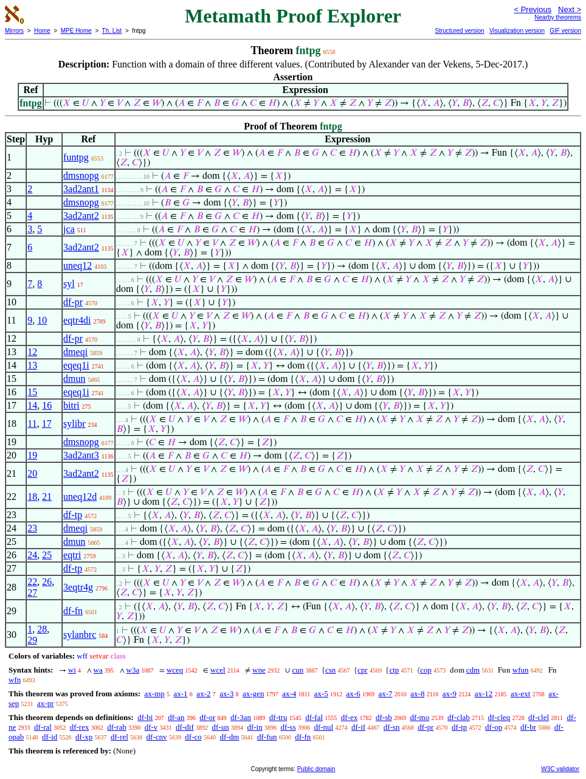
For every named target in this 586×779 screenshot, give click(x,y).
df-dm (229, 736)
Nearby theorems (557, 17)
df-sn (392, 727)
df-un (220, 727)
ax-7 (385, 693)
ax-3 (226, 693)
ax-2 (203, 693)
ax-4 (289, 693)
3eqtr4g (78, 587)
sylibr (74, 423)
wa (98, 669)
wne (259, 669)
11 (31, 423)
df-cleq (499, 717)
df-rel (119, 736)
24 (32, 555)
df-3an (240, 717)
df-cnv (156, 736)
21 (47, 496)
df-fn (73, 611)
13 (32, 365)
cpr (362, 669)
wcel (218, 669)
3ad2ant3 (81, 455)
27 (32, 592)
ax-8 (417, 693)
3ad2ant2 (81, 215)
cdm (473, 669)
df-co (193, 736)
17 (47, 423)
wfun (520, 669)
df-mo (419, 717)
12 (32, 352)
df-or (207, 717)
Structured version (459, 30)
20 (32, 473)
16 (47, 405)
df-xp (83, 736)
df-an (176, 717)
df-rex (79, 727)
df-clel (538, 717)
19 (32, 455)
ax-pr (45, 703)
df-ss (287, 727)
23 (32, 528)
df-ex (349, 717)
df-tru (278, 717)
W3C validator (560, 769)
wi (72, 669)
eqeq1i (76, 365)
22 (32, 581)
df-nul (323, 727)
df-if (358, 727)
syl (69, 284)
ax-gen (253, 693)
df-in (254, 727)
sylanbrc (79, 634)
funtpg (76, 157)
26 (47, 581)
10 (42, 320)
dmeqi (75, 352)
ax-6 (353, 693)
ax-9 (450, 693)
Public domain (316, 769)
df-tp (72, 515)
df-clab (458, 717)
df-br (528, 727)
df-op (493, 727)
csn (330, 669)
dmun (74, 378)
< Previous (532, 9)
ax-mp (155, 693)
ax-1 (181, 693)
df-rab (116, 727)
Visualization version (517, 30)
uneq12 (77, 265)
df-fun (267, 736)
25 (47, 555)
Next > (569, 9)
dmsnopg (81, 175)
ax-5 (321, 693)
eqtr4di (77, 320)
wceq (175, 669)
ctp (394, 669)
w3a (133, 669)
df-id (49, 736)
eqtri (72, 555)
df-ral (43, 727)
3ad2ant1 (81, 189)
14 (32, 405)
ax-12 (484, 693)
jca (69, 229)
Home (42, 30)
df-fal (314, 717)
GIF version (565, 30)
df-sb (384, 717)
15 (32, 392)
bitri (71, 405)
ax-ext (520, 693)
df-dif (185, 727)
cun (297, 669)
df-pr (73, 302)
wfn (15, 679)
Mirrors (14, 30)
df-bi (145, 717)
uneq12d (80, 496)
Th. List (112, 30)
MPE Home (76, 30)
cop (426, 669)
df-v (151, 727)
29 (32, 640)
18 (32, 496)
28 (42, 629)
